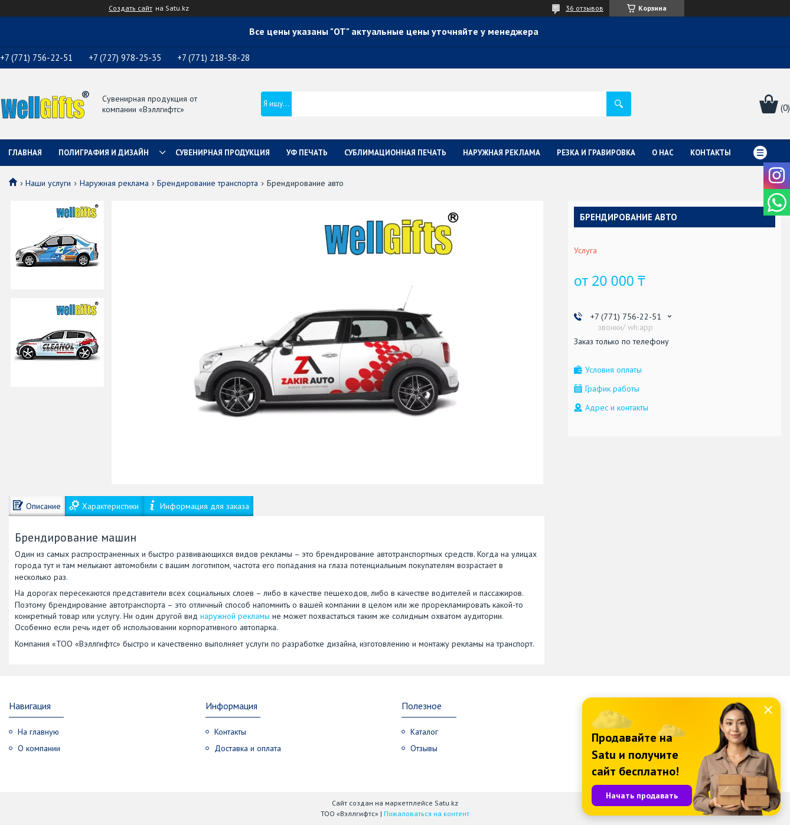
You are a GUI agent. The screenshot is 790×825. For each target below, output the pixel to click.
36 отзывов (584, 8)
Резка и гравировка (596, 153)
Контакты (710, 153)
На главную (38, 731)
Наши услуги (48, 183)
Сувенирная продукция (222, 153)
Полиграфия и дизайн (103, 153)
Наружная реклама (501, 153)
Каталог (424, 731)
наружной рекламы (235, 616)
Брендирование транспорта (207, 183)
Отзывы (424, 748)
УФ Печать (307, 153)
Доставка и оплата (247, 748)
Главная (25, 153)
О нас (663, 153)
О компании (39, 748)
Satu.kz (446, 802)
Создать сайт (130, 8)
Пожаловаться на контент (426, 813)
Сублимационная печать (395, 153)
